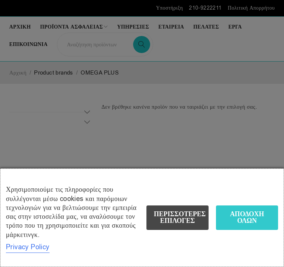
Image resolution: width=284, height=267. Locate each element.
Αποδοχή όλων (247, 217)
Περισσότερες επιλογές (180, 217)
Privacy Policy (28, 247)
